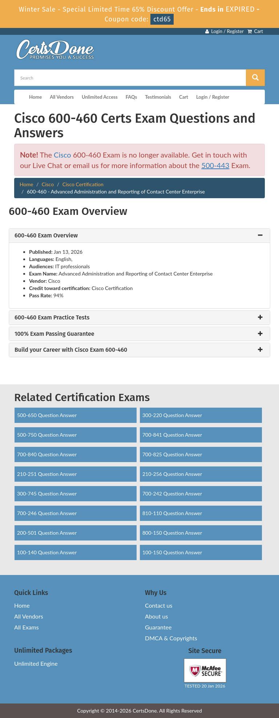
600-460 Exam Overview (46, 235)
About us (156, 616)
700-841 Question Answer (172, 435)
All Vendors (62, 97)
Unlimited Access (100, 97)
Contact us (158, 605)
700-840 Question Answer (47, 454)
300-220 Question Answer (172, 415)
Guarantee (158, 627)
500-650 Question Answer (47, 415)
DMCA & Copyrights (171, 638)
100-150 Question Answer (172, 552)
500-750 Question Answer (47, 435)
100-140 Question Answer (47, 552)
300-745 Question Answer (47, 493)
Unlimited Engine (36, 663)
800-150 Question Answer (172, 533)
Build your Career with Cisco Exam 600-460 (71, 350)
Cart (255, 31)
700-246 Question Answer (47, 513)
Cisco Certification (83, 184)
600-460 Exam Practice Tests (52, 317)
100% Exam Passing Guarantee (54, 334)
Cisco (62, 154)
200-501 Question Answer (47, 533)
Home (35, 97)
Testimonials (158, 97)
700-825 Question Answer (172, 454)
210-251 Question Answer (47, 474)
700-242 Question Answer (172, 493)
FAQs (131, 97)
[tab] (139, 235)
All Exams (26, 627)
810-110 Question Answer (172, 513)
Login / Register (224, 31)
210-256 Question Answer (172, 474)
